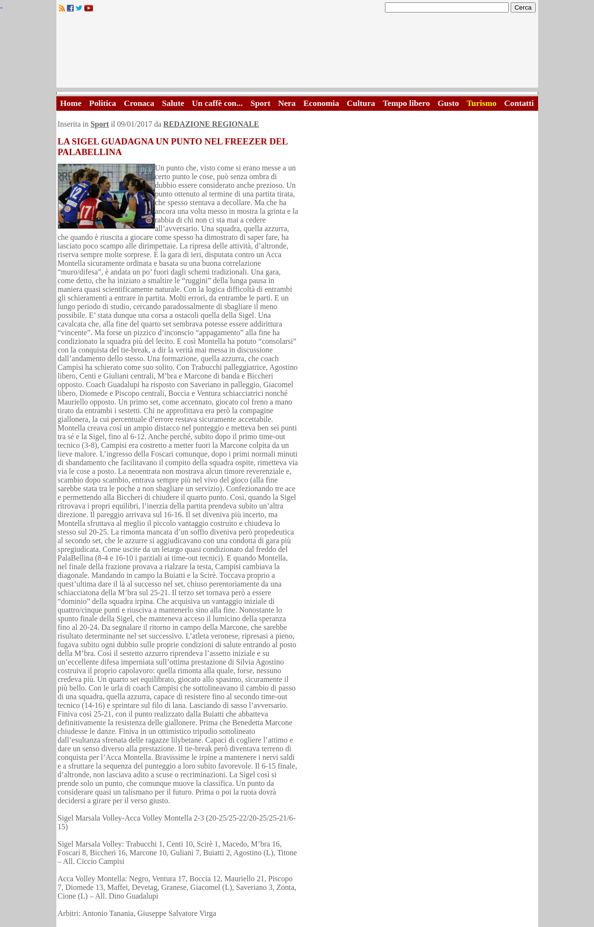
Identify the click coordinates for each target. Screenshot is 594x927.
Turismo (482, 103)
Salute (173, 103)
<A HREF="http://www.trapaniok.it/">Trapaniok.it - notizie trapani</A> (297, 52)
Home (70, 103)
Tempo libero (406, 103)
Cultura (361, 103)
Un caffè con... (217, 103)
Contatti (519, 103)
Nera (287, 103)
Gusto (448, 103)
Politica (102, 103)
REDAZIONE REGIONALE (211, 124)
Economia (321, 103)
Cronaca (139, 103)
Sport (260, 103)
